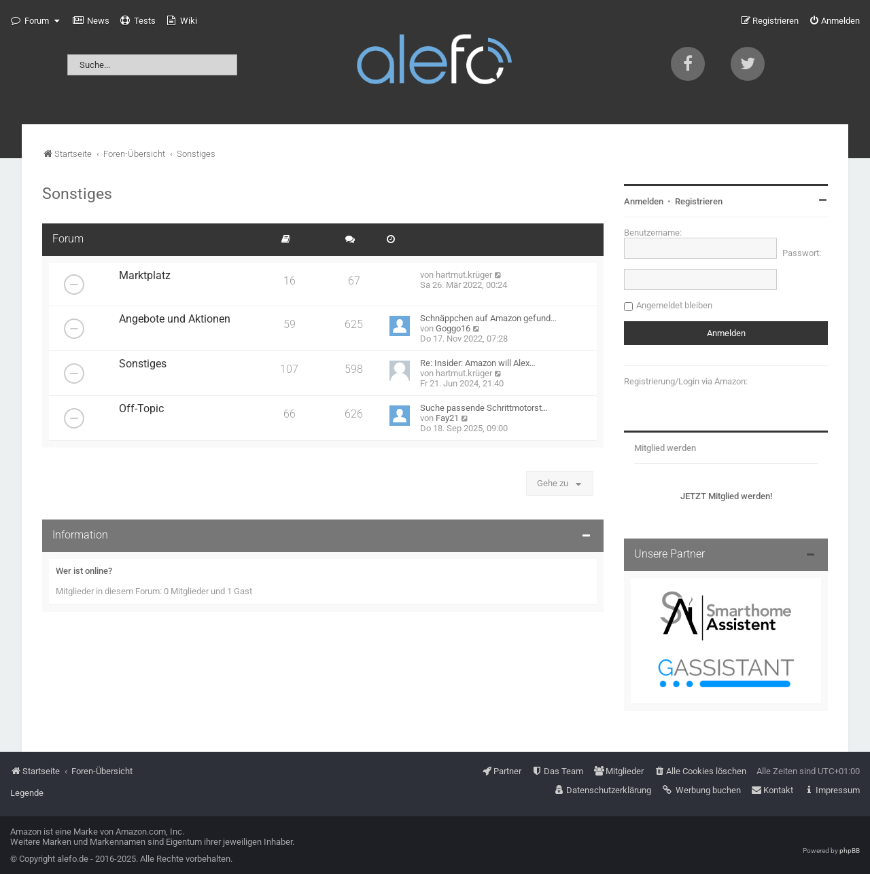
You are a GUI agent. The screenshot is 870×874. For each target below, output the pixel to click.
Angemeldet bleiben (674, 305)
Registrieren (699, 201)
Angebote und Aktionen (174, 319)
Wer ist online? (84, 571)
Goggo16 (453, 328)
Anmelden (643, 201)
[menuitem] (91, 21)
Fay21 (447, 418)
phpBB (849, 850)
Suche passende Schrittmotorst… (484, 408)
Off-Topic (141, 409)
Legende (27, 793)
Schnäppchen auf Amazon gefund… (488, 318)
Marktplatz (145, 276)
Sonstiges (77, 193)
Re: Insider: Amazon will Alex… (478, 363)
